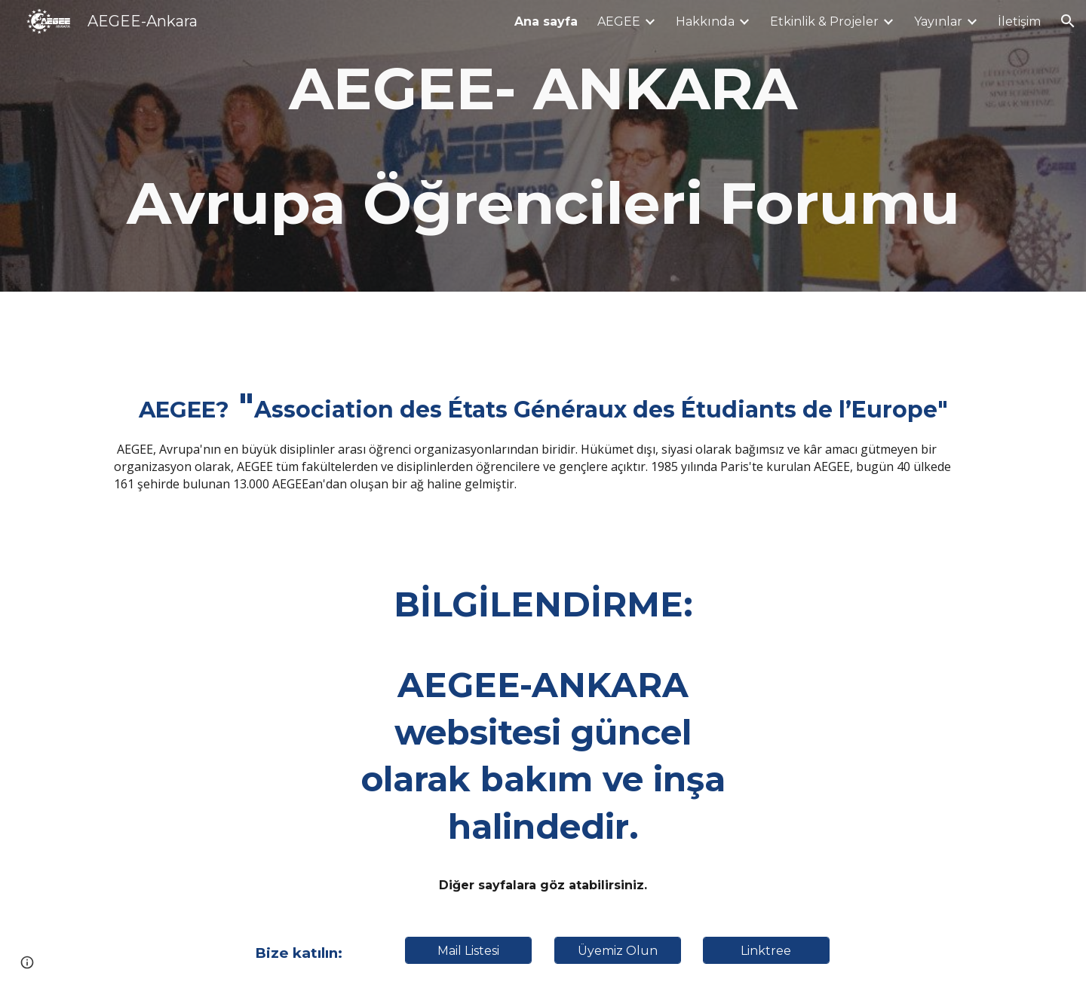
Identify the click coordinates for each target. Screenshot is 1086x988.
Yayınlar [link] (938, 21)
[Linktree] (766, 950)
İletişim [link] (1019, 21)
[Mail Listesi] (468, 950)
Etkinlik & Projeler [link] (824, 21)
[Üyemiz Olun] (617, 950)
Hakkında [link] (705, 21)
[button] (1068, 21)
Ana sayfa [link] (546, 21)
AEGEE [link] (618, 21)
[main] (543, 145)
